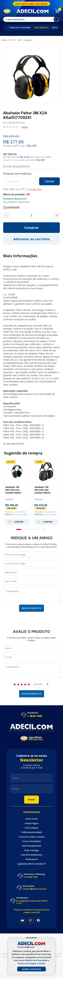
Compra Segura (31, 823)
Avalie (24, 127)
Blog (54, 27)
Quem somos (31, 819)
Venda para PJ (31, 859)
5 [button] (44, 529)
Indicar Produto (31, 608)
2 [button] (25, 529)
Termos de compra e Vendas (32, 837)
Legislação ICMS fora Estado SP (31, 864)
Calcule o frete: (31, 173)
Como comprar (31, 828)
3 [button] (31, 529)
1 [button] (18, 529)
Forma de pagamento (31, 846)
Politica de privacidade (31, 832)
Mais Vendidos (41, 27)
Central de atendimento (31, 855)
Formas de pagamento (16, 165)
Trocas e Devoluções (31, 841)
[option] (17, 492)
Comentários (31, 594)
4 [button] (37, 529)
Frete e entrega (31, 850)
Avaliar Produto (32, 693)
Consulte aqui (34, 189)
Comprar (15, 521)
